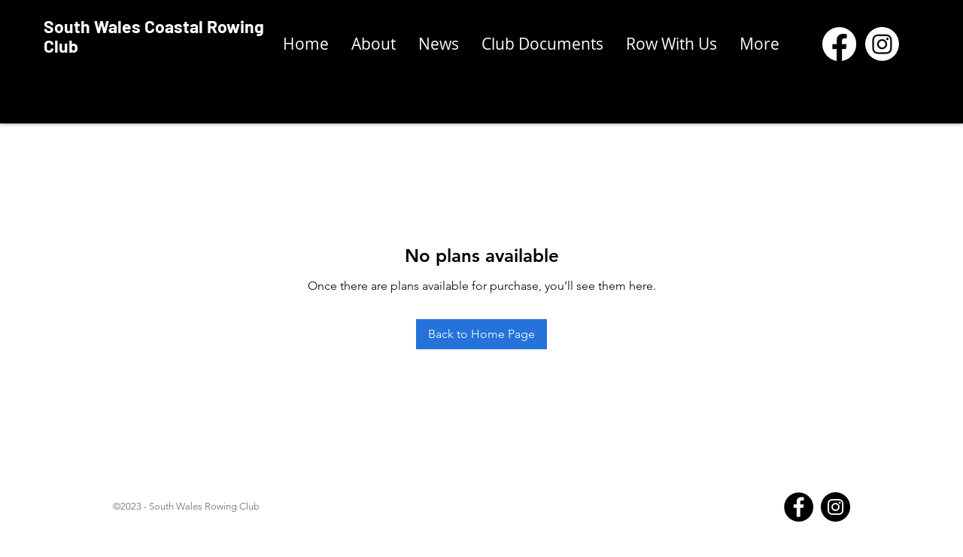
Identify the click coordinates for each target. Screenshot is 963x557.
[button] (542, 44)
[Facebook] (798, 507)
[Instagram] (835, 507)
